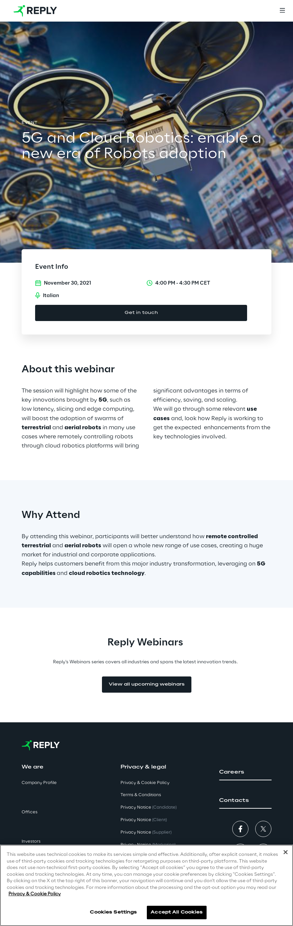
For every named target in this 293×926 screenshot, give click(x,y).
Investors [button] (31, 841)
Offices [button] (29, 812)
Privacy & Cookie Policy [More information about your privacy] (34, 894)
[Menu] (282, 11)
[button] (245, 772)
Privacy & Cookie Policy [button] (145, 783)
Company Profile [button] (39, 783)
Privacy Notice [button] (149, 807)
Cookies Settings (113, 912)
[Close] (285, 852)
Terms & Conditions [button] (141, 795)
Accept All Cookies (177, 912)
